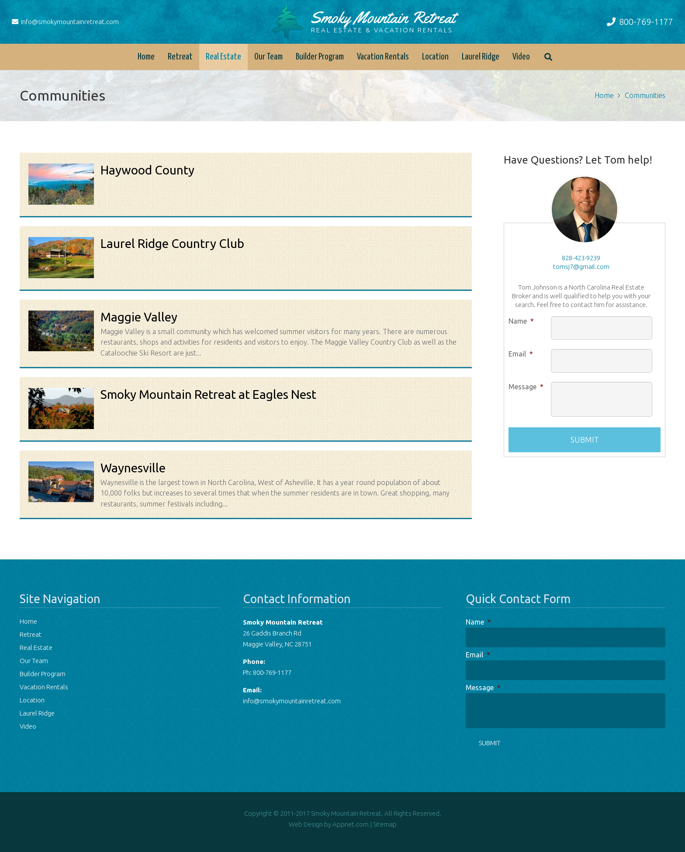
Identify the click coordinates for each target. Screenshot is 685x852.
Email (521, 354)
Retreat (31, 634)
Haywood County (147, 170)
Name (521, 321)
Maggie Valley (138, 317)
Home (28, 621)
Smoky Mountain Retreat (382, 21)
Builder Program (43, 673)
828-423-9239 (581, 258)
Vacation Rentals (44, 687)
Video (28, 726)
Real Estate (36, 647)
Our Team (34, 660)
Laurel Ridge (37, 713)
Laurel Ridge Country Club (172, 243)
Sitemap (385, 824)
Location (32, 700)
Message (526, 387)
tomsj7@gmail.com (581, 266)
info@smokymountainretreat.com (292, 701)
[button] (548, 57)
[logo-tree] (287, 21)
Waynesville (133, 468)
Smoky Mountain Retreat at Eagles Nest (208, 394)
